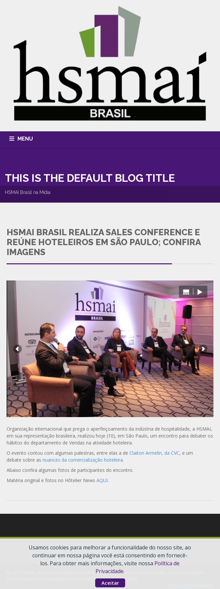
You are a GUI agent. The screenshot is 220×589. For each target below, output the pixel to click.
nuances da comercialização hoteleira (82, 460)
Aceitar (110, 582)
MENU (25, 139)
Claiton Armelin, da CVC (154, 453)
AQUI (102, 480)
